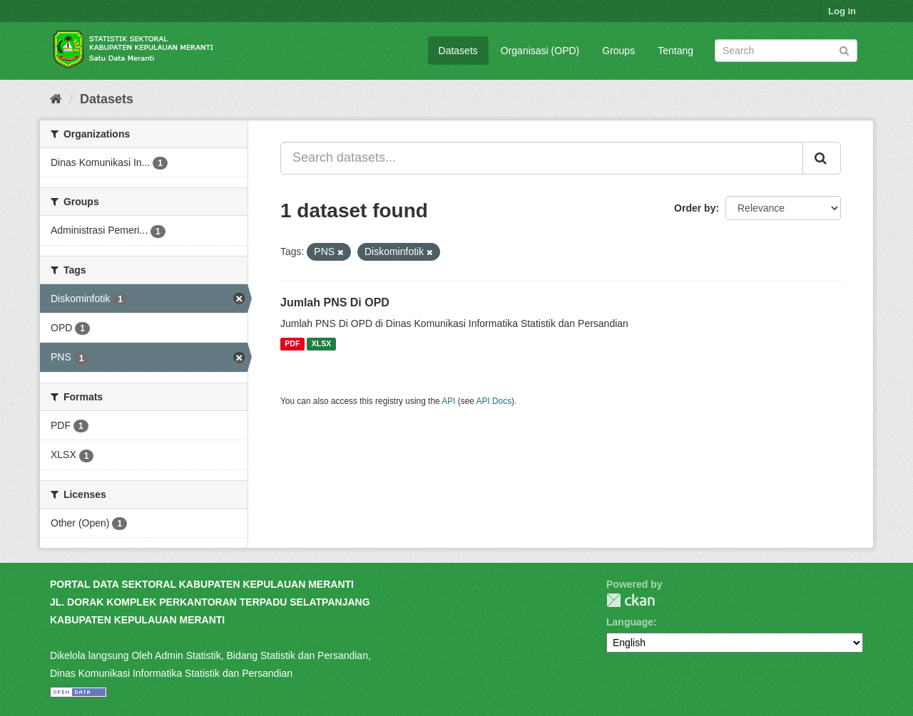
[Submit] (844, 49)
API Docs (494, 401)
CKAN (630, 600)
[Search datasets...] (541, 158)
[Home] (56, 99)
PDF (292, 344)
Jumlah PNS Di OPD (334, 302)
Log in (842, 11)
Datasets (458, 50)
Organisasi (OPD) (540, 50)
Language (629, 622)
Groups (618, 50)
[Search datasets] (786, 50)
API (448, 401)
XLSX (321, 344)
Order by (694, 208)
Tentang (675, 50)
